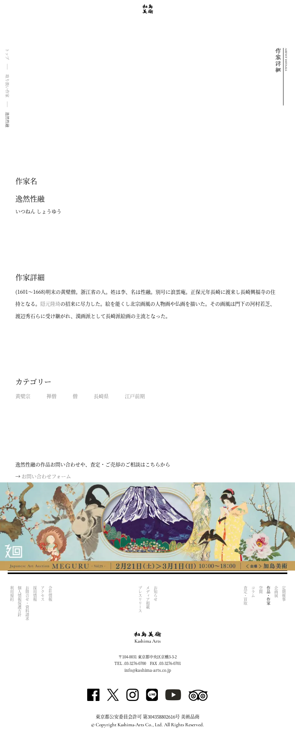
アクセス (42, 593)
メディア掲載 (148, 597)
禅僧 (51, 396)
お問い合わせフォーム (46, 476)
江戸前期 (135, 396)
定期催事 (284, 593)
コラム (253, 591)
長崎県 (101, 396)
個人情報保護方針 (19, 601)
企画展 (276, 591)
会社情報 (50, 593)
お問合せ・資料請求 (27, 603)
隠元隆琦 (50, 303)
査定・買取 (245, 595)
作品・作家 (268, 595)
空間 (261, 590)
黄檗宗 (22, 396)
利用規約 (12, 593)
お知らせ (155, 593)
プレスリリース (140, 599)
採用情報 (35, 593)
